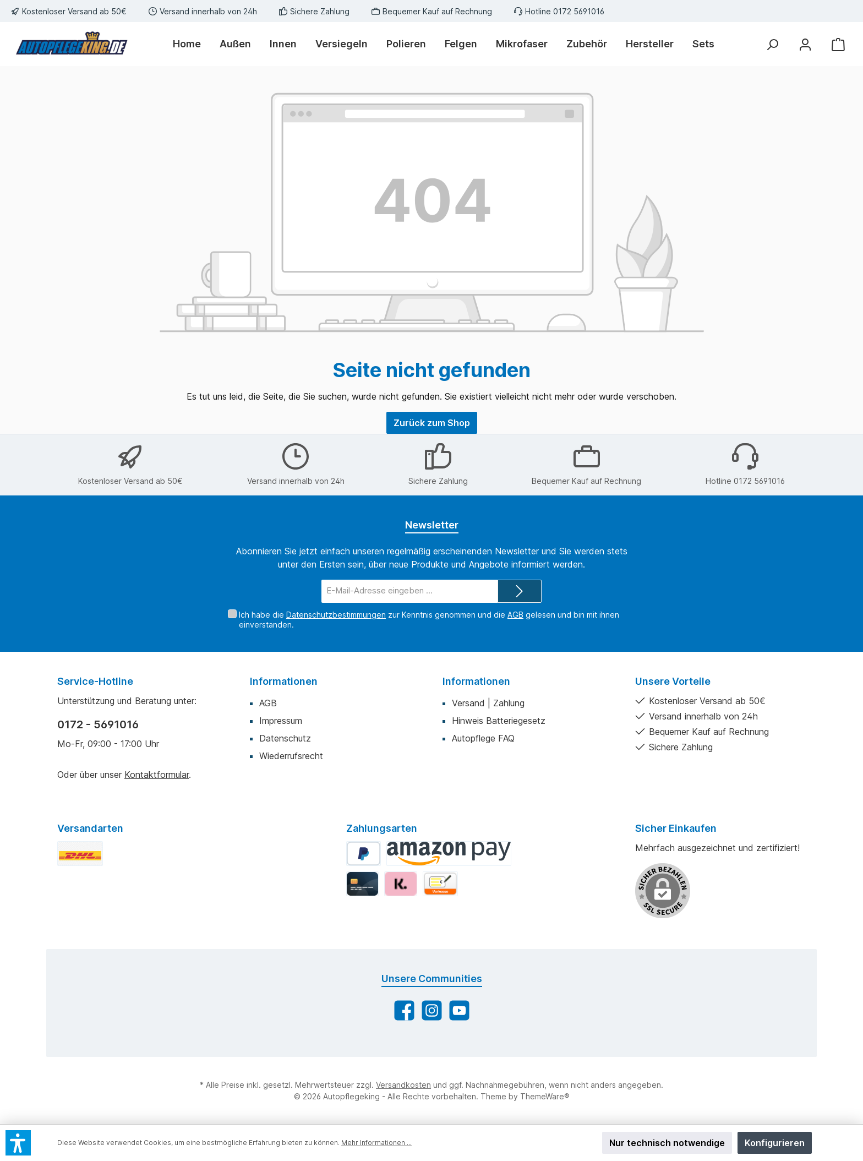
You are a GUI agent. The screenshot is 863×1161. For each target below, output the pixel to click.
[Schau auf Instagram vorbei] (431, 1010)
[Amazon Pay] (448, 853)
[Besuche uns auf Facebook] (404, 1010)
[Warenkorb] (838, 44)
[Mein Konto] (805, 44)
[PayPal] (363, 853)
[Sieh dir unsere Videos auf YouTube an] (459, 1010)
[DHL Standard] (80, 853)
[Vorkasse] (440, 883)
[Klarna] (400, 883)
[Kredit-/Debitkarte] (362, 883)
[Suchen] (772, 44)
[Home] (191, 44)
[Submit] (520, 591)
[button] (18, 1142)
